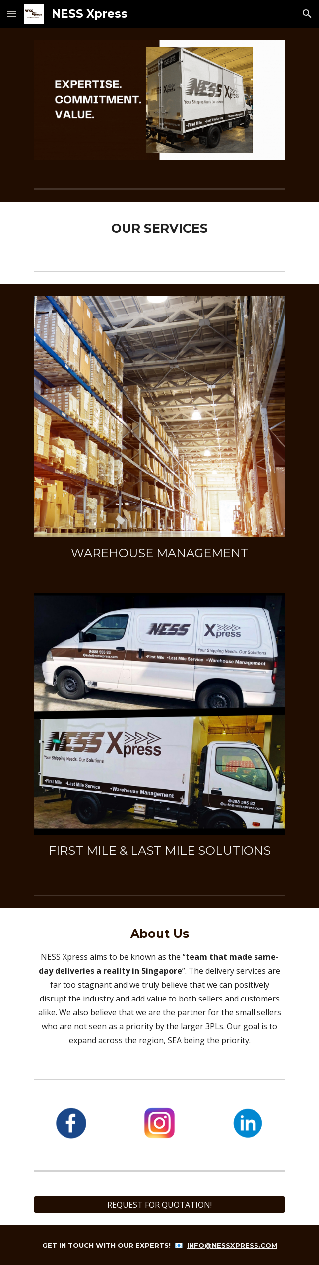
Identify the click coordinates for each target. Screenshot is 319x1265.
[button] (12, 13)
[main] (159, 228)
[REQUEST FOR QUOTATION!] (159, 1204)
